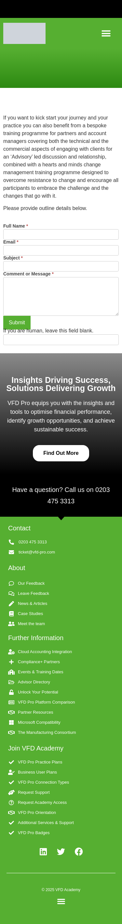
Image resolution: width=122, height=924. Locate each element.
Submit (17, 322)
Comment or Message (28, 274)
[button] (106, 33)
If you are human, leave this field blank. (48, 330)
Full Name (15, 226)
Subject (13, 258)
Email (11, 242)
